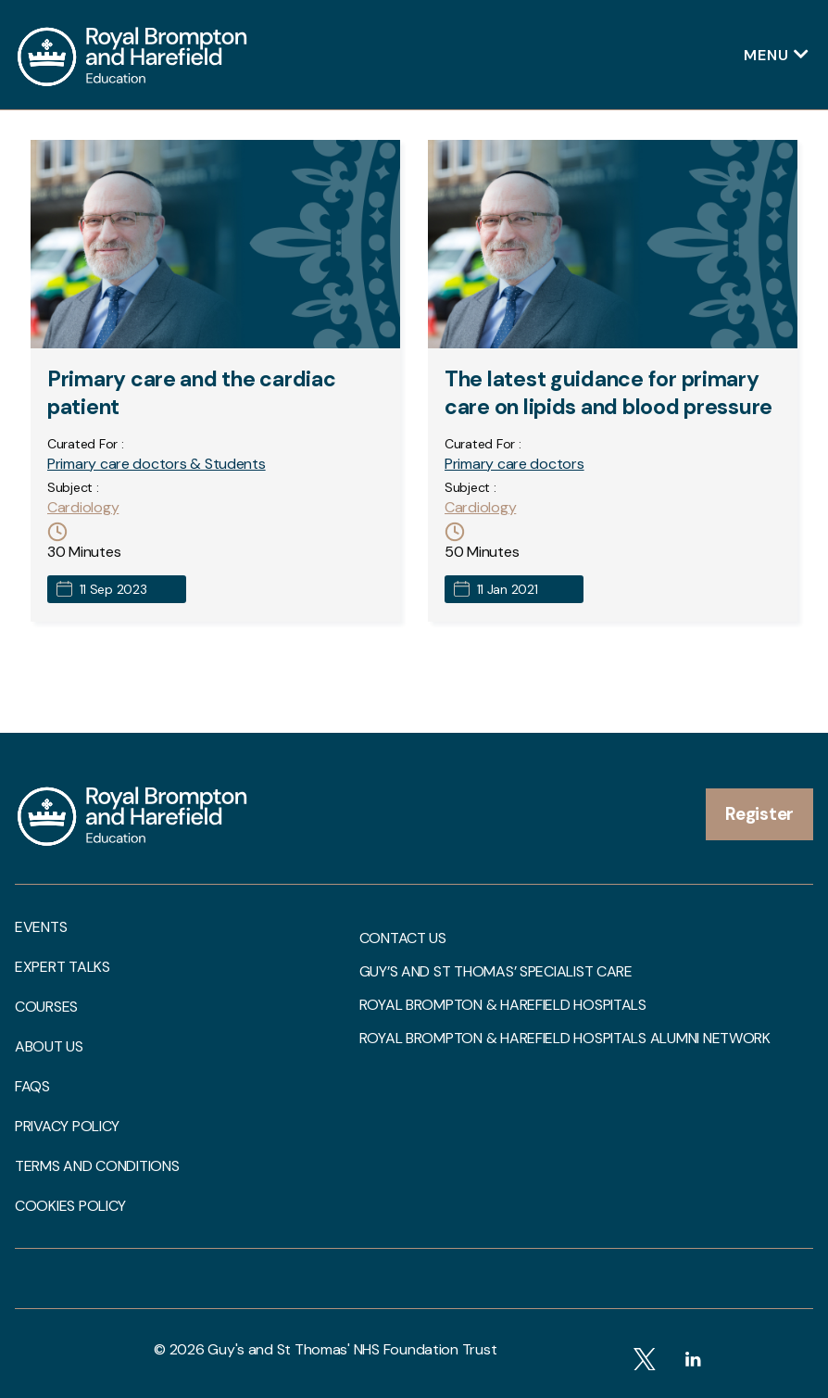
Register (759, 813)
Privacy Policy (67, 1126)
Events (41, 927)
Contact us (402, 938)
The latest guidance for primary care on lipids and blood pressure (608, 393)
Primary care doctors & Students (156, 463)
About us (49, 1047)
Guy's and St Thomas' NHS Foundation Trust (351, 1349)
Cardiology (83, 507)
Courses (46, 1007)
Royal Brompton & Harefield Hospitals (502, 1005)
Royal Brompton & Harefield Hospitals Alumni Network (565, 1038)
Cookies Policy (70, 1206)
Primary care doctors (514, 463)
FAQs (32, 1086)
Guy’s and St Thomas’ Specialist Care (496, 972)
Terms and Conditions (97, 1166)
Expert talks (62, 967)
